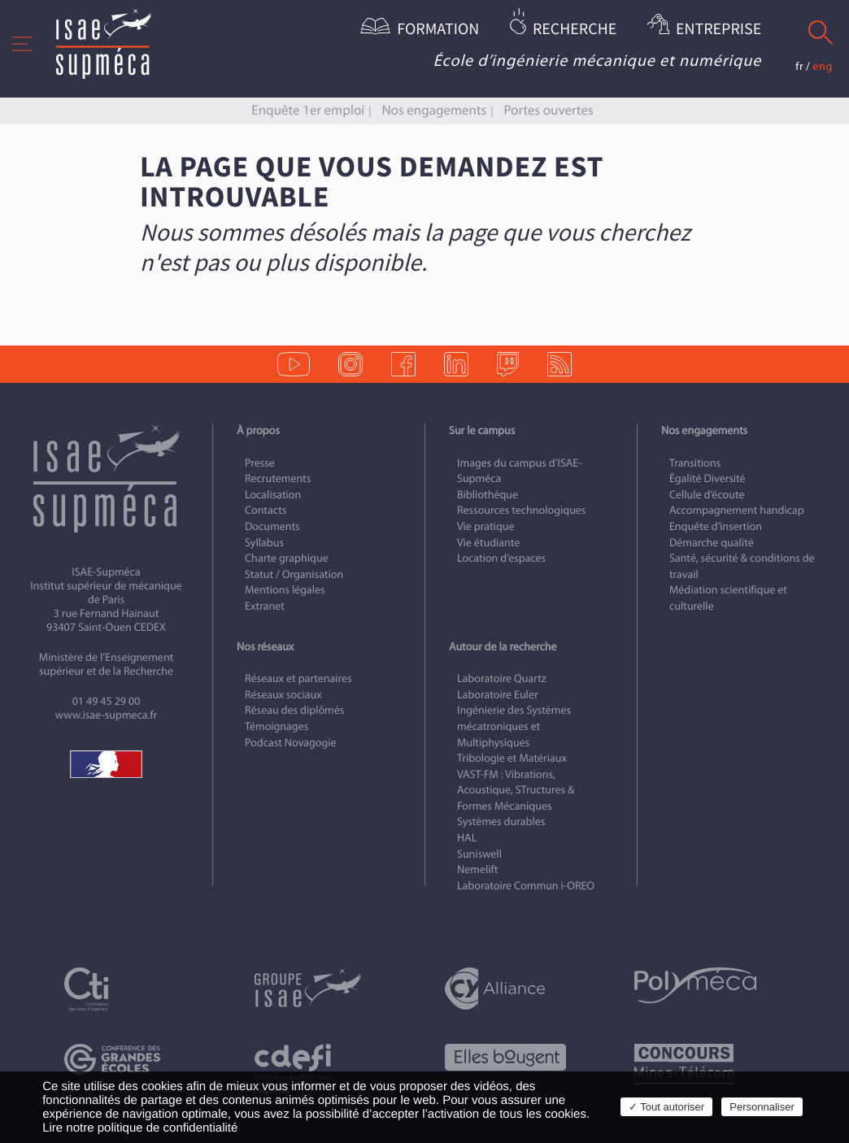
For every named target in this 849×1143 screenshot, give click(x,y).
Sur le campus (482, 430)
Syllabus (264, 543)
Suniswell (479, 854)
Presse (260, 463)
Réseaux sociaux (283, 695)
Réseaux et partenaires (298, 678)
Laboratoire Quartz (501, 678)
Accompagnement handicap (736, 510)
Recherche (574, 30)
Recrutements (278, 478)
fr (799, 66)
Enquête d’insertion (715, 526)
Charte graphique (287, 558)
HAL (467, 838)
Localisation (273, 495)
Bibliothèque (487, 495)
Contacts (265, 510)
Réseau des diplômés (294, 710)
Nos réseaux (265, 647)
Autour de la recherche (502, 647)
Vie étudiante (488, 543)
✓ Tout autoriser (666, 1107)
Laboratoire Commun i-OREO (525, 886)
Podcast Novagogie (291, 743)
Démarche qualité (711, 543)
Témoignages (276, 726)
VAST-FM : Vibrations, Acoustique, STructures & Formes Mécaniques (515, 790)
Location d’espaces (501, 558)
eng (822, 66)
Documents (272, 526)
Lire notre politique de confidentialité (139, 1128)
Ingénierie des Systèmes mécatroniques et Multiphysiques (514, 726)
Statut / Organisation (294, 574)
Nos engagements (433, 110)
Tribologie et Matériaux (512, 758)
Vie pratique (486, 526)
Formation (438, 30)
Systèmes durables (501, 821)
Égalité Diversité (707, 478)
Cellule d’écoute (707, 495)
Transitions (695, 463)
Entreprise (718, 30)
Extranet (265, 606)
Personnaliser (762, 1107)
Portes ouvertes (548, 110)
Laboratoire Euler (497, 695)
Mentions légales (285, 590)
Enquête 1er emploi (307, 110)
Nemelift (477, 869)
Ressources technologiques (521, 510)
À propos (258, 430)
